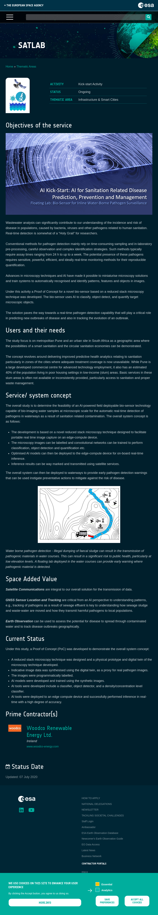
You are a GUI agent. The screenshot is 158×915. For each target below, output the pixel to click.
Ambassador (89, 827)
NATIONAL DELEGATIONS (97, 804)
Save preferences (107, 903)
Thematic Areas (26, 66)
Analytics (106, 892)
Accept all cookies (137, 903)
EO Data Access (91, 844)
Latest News (88, 850)
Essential (106, 886)
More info (45, 904)
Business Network (92, 856)
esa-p (85, 871)
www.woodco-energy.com (43, 746)
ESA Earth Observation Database (100, 833)
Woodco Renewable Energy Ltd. (49, 731)
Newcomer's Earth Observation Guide (102, 838)
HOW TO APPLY (91, 798)
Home (9, 66)
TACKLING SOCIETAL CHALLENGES (103, 815)
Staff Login (88, 821)
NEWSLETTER (90, 809)
